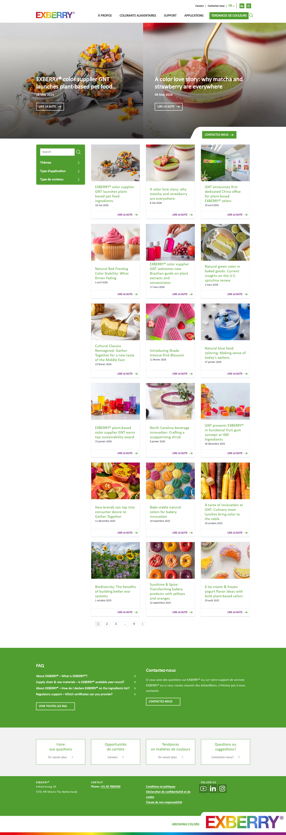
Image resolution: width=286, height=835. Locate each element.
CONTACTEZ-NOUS (163, 701)
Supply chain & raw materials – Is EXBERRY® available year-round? (80, 682)
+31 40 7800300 (110, 786)
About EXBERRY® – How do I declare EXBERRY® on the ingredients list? (83, 688)
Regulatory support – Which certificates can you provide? (74, 694)
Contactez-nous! (223, 757)
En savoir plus (57, 757)
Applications (193, 15)
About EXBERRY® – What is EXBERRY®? (61, 676)
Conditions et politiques (160, 786)
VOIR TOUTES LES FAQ (55, 706)
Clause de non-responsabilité (164, 802)
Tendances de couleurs (229, 15)
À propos (105, 15)
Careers (113, 757)
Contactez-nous (219, 134)
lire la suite (50, 106)
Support (170, 15)
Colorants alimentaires (138, 15)
